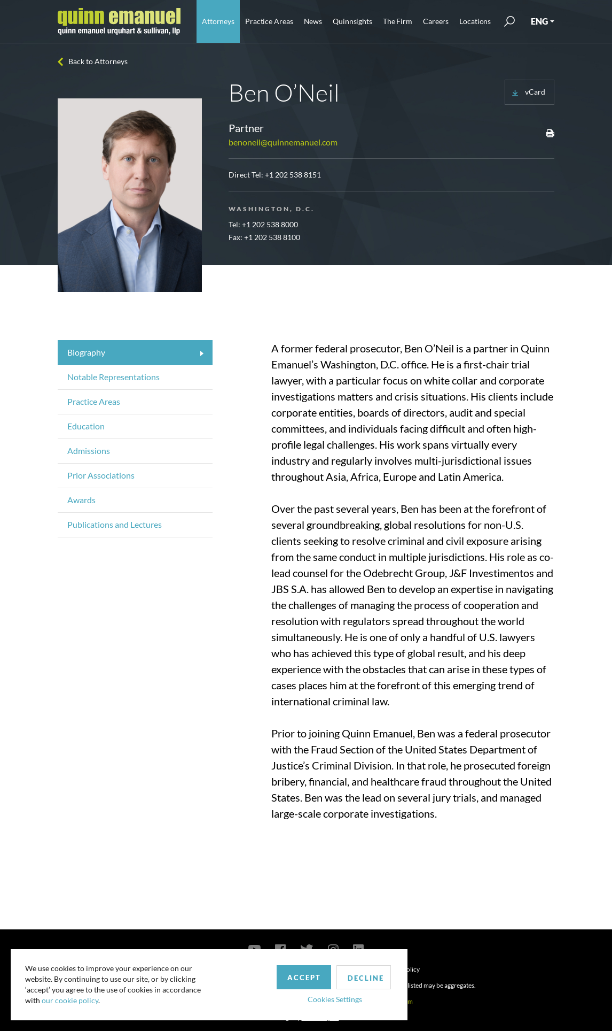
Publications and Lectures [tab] (114, 524)
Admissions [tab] (88, 450)
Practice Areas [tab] (93, 401)
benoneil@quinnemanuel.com (283, 142)
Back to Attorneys (98, 61)
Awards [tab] (81, 500)
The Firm (397, 21)
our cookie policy (71, 998)
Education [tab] (86, 426)
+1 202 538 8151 (293, 174)
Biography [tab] (86, 352)
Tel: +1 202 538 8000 (263, 224)
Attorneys (218, 21)
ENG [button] (539, 21)
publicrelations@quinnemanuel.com (362, 1001)
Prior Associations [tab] (101, 475)
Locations (475, 21)
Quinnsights (352, 21)
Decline (311, 974)
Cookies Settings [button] (278, 995)
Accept (247, 974)
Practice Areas (269, 21)
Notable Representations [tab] (113, 377)
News (313, 21)
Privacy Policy (400, 969)
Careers (436, 21)
